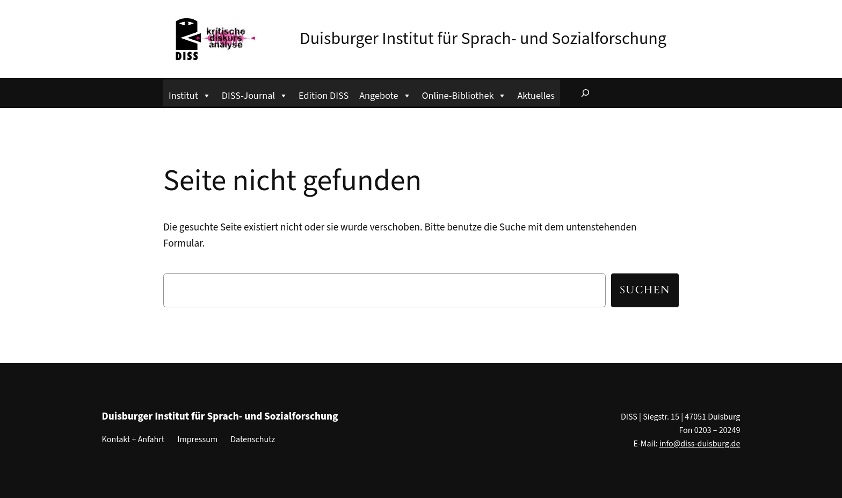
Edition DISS (324, 96)
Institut (190, 94)
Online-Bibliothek (464, 94)
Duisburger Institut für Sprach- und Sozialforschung (483, 38)
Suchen (645, 290)
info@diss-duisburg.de (700, 444)
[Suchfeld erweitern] (585, 93)
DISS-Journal (255, 94)
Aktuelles (535, 96)
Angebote (385, 94)
